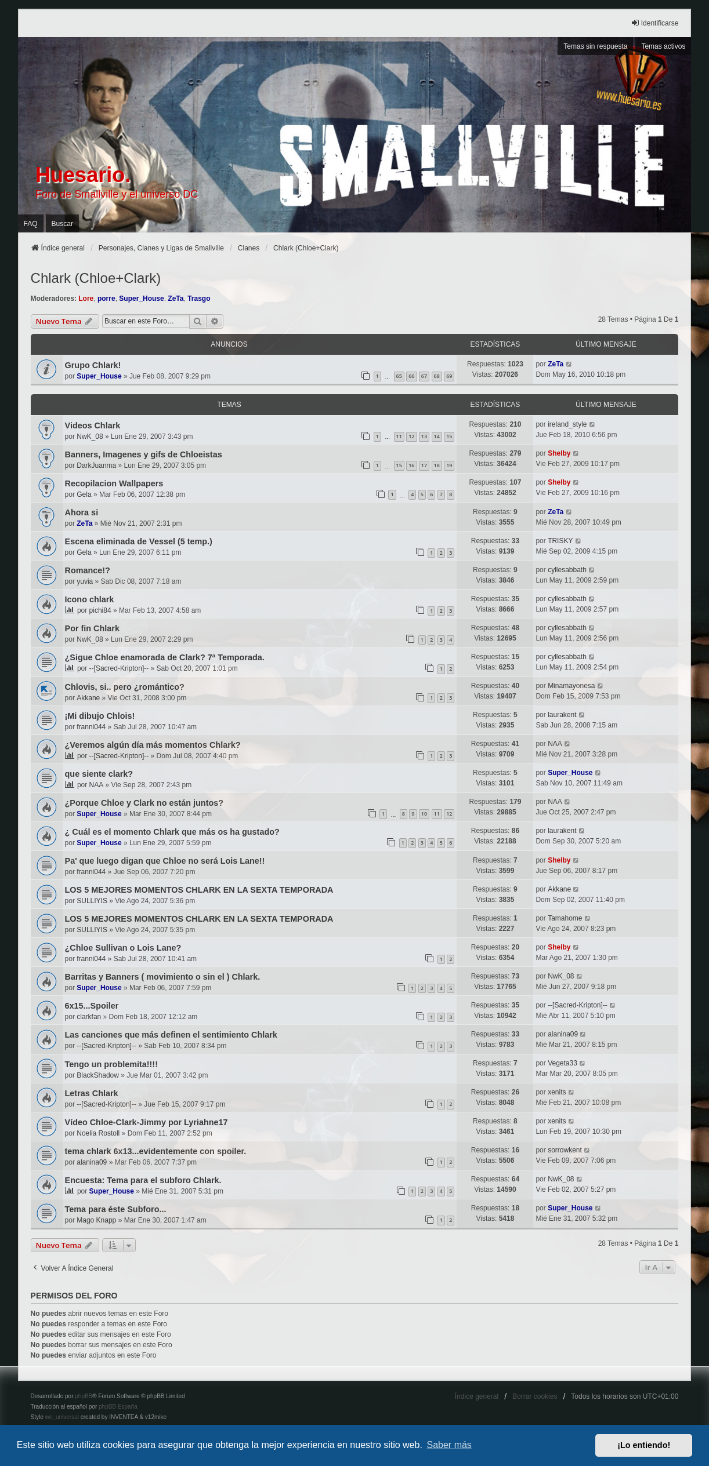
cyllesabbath (567, 570)
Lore (85, 298)
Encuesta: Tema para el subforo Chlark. (143, 1180)
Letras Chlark (91, 1093)
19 (449, 465)
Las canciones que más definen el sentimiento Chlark (171, 1034)
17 (424, 465)
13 (424, 436)
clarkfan (89, 1017)
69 (449, 376)
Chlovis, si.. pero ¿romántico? (125, 687)
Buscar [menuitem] (62, 224)
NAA (555, 744)
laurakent (562, 715)
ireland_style (567, 424)
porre (106, 298)
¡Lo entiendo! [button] (643, 1445)
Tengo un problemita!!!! (111, 1064)
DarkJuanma (96, 465)
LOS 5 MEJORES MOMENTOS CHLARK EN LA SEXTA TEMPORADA (199, 889)
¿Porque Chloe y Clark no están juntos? (144, 802)
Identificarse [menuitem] (655, 23)
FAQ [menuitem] (31, 224)
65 (399, 376)
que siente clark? (99, 774)
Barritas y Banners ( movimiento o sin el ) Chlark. (163, 976)
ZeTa (175, 298)
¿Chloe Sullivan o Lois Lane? (123, 947)
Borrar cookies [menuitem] (534, 1396)
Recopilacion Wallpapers (114, 483)
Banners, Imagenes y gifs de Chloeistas (143, 454)
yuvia (85, 581)
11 (399, 436)
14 (437, 436)
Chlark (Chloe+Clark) (96, 278)
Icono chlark (89, 599)
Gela (84, 494)
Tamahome (565, 918)
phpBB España (118, 1406)
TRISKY (560, 541)
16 (411, 465)
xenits (557, 1092)
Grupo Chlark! (93, 365)
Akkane (88, 698)
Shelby (559, 453)
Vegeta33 (562, 1063)
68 (437, 376)
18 (437, 465)
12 (411, 436)
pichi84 (100, 610)
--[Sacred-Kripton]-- (119, 668)
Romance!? (87, 570)
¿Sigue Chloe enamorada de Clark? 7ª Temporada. (165, 657)
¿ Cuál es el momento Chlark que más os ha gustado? (172, 831)
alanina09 (563, 1034)
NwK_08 (90, 436)
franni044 (91, 727)
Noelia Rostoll (98, 1133)
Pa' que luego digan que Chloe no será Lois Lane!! (165, 860)
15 (449, 436)
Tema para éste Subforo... (116, 1209)
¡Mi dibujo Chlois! (100, 716)
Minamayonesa (571, 686)
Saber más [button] (449, 1445)
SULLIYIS (92, 901)
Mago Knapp (96, 1220)
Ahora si (82, 512)
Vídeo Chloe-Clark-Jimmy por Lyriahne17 (146, 1122)
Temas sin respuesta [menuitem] (595, 46)
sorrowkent (565, 1150)
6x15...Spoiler (92, 1005)
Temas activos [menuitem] (663, 46)
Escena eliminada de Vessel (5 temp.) (138, 541)
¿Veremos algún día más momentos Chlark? (153, 745)
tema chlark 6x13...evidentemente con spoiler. (156, 1151)
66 (411, 376)
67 (424, 376)
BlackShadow (98, 1075)
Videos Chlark (93, 425)
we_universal (62, 1417)
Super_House (141, 298)
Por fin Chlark (92, 628)
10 (424, 813)
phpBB (83, 1396)
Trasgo (198, 298)
